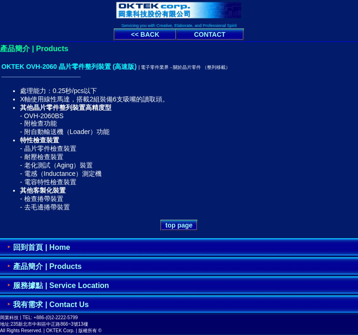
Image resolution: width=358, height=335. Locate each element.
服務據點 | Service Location (61, 285)
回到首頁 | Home (41, 247)
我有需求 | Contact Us (51, 304)
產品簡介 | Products (47, 266)
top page (179, 225)
